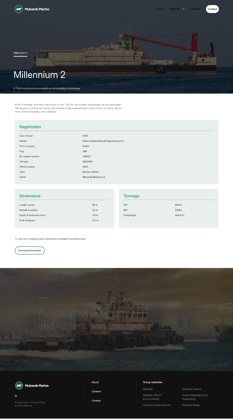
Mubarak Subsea (191, 389)
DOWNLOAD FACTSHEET (30, 250)
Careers (192, 9)
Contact (210, 9)
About (155, 9)
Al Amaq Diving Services (157, 405)
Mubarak (27, 406)
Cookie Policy (22, 402)
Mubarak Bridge (191, 405)
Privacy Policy (38, 402)
